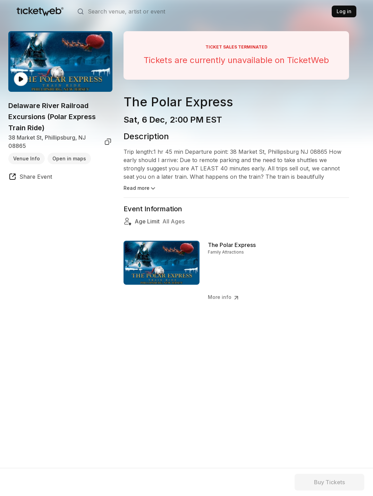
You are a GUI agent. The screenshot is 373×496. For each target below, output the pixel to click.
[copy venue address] (107, 141)
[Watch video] (21, 79)
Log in (344, 11)
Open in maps (69, 158)
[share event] (30, 177)
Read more (140, 188)
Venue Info (26, 158)
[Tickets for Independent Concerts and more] (40, 11)
